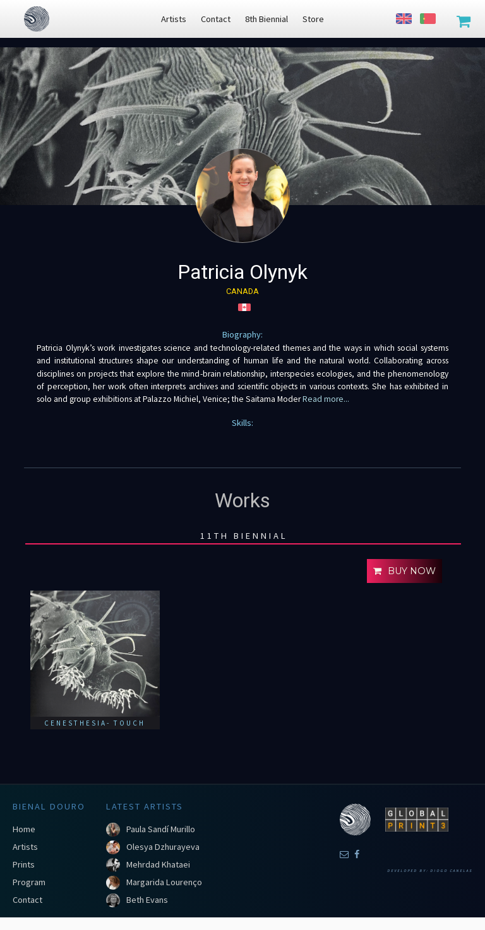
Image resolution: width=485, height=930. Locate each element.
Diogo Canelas (451, 870)
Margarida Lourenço (164, 882)
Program (29, 882)
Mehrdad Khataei (158, 864)
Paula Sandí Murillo (160, 829)
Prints (24, 864)
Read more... (325, 399)
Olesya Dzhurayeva (163, 846)
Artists (25, 846)
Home (24, 829)
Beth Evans (147, 899)
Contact (27, 899)
